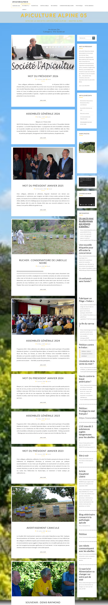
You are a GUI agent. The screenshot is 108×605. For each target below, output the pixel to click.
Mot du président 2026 (43, 76)
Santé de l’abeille (44, 5)
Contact (24, 9)
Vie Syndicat (25, 5)
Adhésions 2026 (16, 5)
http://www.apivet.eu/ (84, 525)
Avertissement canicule (43, 527)
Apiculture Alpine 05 (20, 2)
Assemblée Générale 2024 (43, 340)
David (49, 79)
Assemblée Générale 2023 (43, 415)
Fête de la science (84, 113)
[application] (87, 182)
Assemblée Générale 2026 (43, 113)
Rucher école (34, 5)
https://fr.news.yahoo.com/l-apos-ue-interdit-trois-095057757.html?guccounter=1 (87, 445)
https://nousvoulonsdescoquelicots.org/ (89, 537)
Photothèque (79, 5)
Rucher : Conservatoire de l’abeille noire (43, 261)
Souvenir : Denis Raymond (43, 602)
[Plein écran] (93, 204)
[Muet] (91, 204)
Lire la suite (43, 100)
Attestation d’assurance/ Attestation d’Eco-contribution (86, 103)
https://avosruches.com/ (85, 458)
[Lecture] (81, 204)
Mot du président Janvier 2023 (43, 450)
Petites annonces (89, 5)
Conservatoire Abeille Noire (67, 5)
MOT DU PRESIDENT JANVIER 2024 (43, 378)
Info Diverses (54, 5)
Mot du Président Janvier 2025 (43, 185)
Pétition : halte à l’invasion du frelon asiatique (86, 353)
